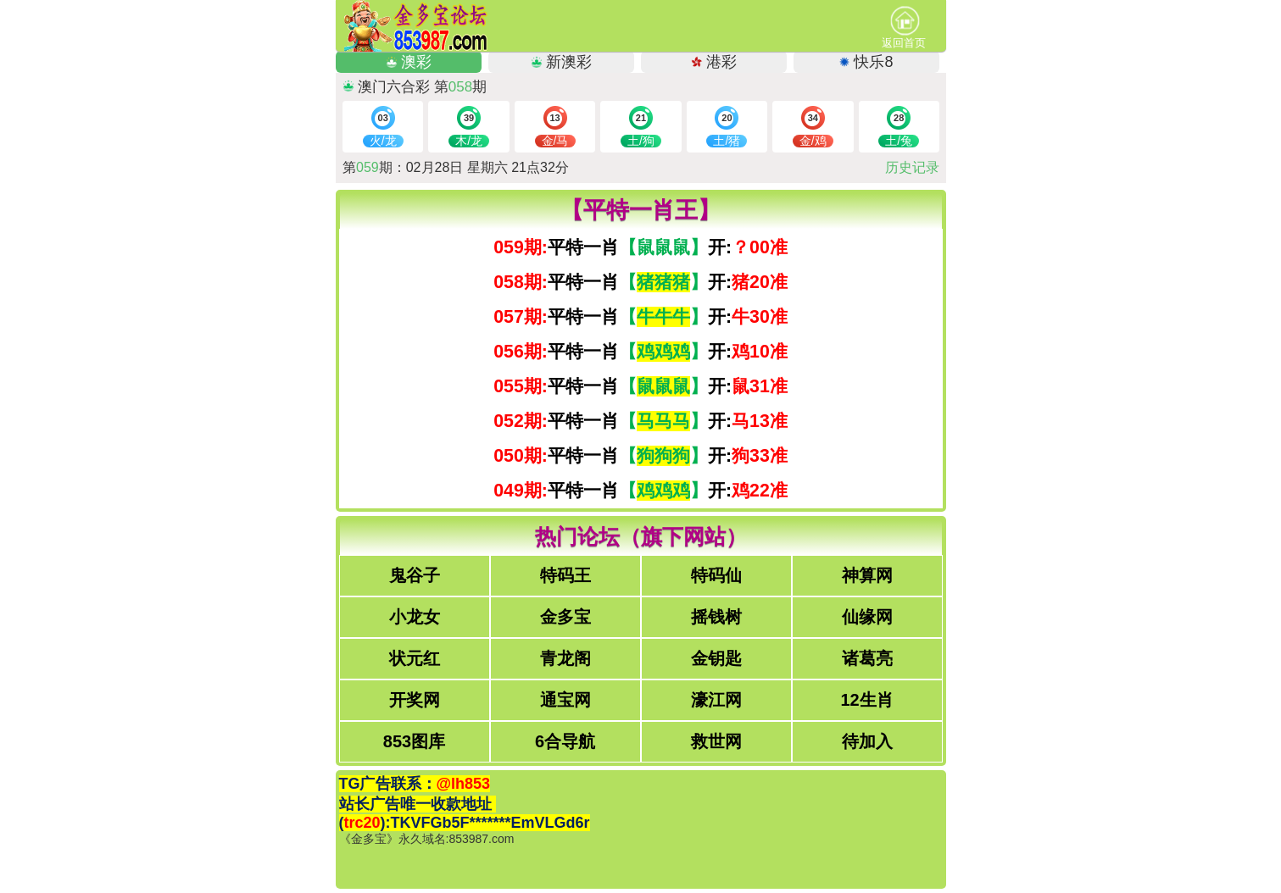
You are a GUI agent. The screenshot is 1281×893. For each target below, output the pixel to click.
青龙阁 (565, 658)
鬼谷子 (414, 575)
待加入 (867, 741)
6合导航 (565, 741)
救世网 (716, 741)
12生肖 (866, 700)
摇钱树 (716, 616)
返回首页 (904, 27)
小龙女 (414, 616)
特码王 (565, 575)
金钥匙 (716, 658)
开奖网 (414, 700)
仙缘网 (867, 616)
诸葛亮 (867, 658)
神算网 (867, 575)
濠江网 (716, 700)
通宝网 (565, 700)
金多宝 (565, 616)
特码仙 (716, 575)
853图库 (414, 741)
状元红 (414, 658)
